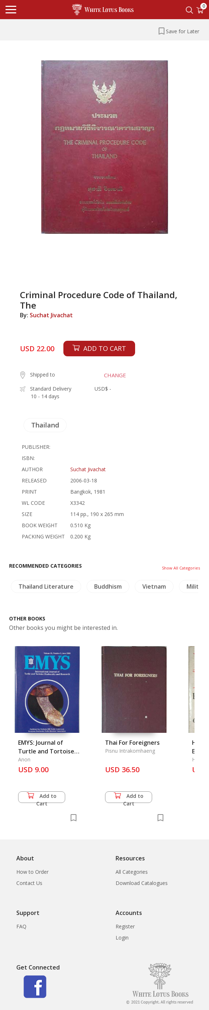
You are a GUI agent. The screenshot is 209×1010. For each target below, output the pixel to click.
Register (125, 926)
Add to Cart (42, 797)
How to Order (32, 871)
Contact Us (29, 883)
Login (122, 937)
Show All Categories (181, 568)
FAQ (21, 926)
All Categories (132, 871)
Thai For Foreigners (132, 743)
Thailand (45, 425)
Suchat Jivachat (51, 315)
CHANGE (115, 375)
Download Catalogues (142, 883)
